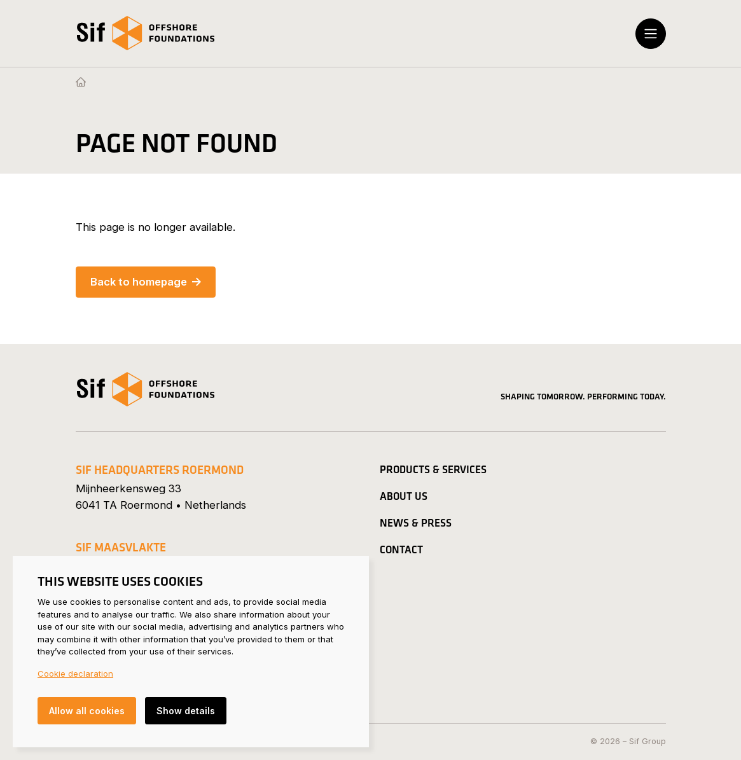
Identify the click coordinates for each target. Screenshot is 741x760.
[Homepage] (81, 83)
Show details (185, 710)
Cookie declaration (75, 673)
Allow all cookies (87, 710)
